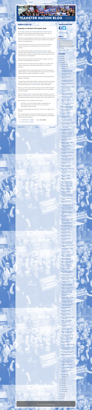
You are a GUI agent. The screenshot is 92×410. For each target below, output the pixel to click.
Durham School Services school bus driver (42, 31)
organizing (31, 122)
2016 (61, 56)
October (63, 68)
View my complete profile (64, 50)
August (62, 376)
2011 (61, 396)
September (63, 374)
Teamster (29, 95)
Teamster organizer (24, 31)
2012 (61, 394)
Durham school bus (25, 122)
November (63, 66)
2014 (61, 60)
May (62, 383)
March (62, 387)
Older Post (52, 127)
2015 (61, 58)
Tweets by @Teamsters (63, 32)
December (63, 64)
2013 (61, 62)
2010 (61, 398)
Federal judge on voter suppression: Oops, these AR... (66, 212)
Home (37, 127)
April (62, 385)
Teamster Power (63, 38)
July (62, 378)
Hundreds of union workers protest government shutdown (66, 322)
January (63, 391)
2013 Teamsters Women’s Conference (38, 52)
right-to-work (37, 83)
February (63, 389)
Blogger (53, 404)
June (62, 381)
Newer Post (21, 127)
